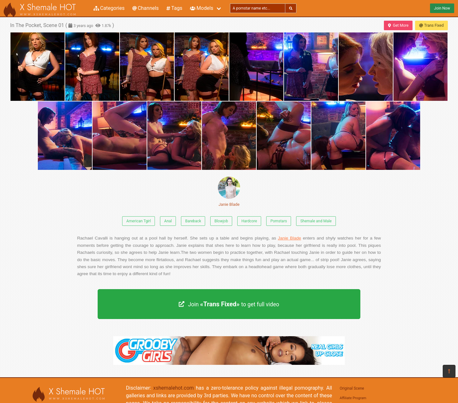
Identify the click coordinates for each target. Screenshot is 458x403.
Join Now (442, 8)
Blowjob (221, 221)
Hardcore (249, 221)
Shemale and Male (316, 221)
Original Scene (352, 388)
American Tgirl (138, 221)
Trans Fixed (431, 25)
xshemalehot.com (173, 388)
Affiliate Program (353, 398)
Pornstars (278, 221)
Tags (174, 8)
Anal (168, 221)
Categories (109, 8)
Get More (398, 25)
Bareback (193, 221)
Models (201, 8)
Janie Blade (229, 192)
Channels (145, 8)
